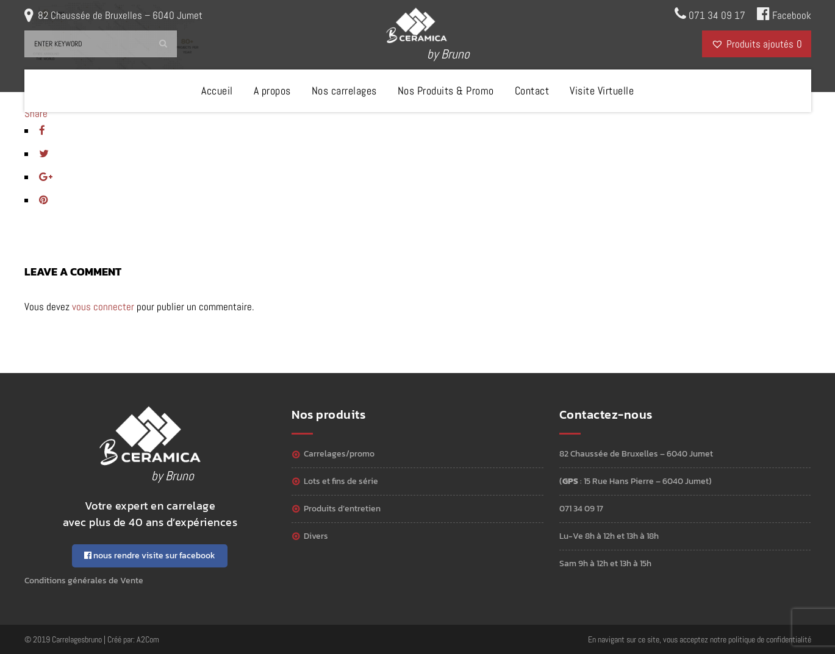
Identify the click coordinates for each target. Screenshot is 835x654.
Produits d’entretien (342, 508)
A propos (272, 91)
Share (36, 113)
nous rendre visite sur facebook (149, 555)
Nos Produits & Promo (446, 91)
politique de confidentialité (769, 639)
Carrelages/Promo (339, 453)
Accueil (217, 91)
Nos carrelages (344, 91)
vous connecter (103, 306)
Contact (532, 91)
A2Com (148, 639)
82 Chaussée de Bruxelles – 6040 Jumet (120, 15)
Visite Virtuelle (602, 91)
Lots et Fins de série (341, 481)
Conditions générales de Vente (83, 580)
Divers (316, 536)
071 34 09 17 (710, 14)
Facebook (784, 14)
